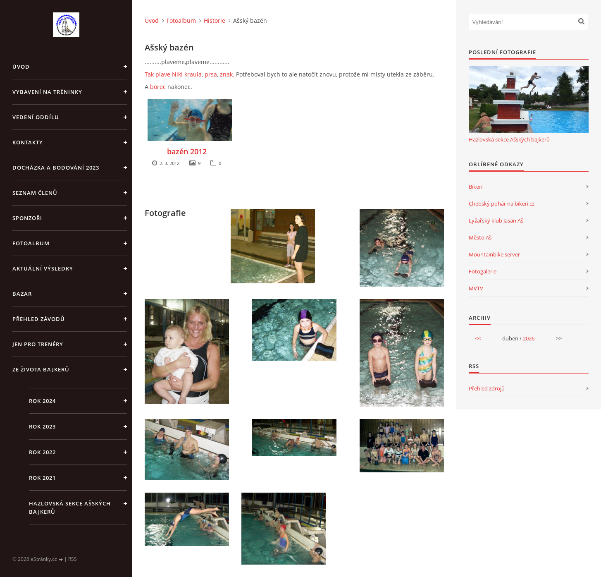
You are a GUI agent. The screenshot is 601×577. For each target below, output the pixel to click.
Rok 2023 (42, 426)
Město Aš (480, 237)
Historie (214, 20)
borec (158, 87)
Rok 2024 (42, 401)
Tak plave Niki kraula (173, 74)
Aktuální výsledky (42, 268)
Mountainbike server (494, 254)
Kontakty (27, 142)
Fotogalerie (482, 271)
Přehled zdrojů (487, 388)
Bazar (22, 293)
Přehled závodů (38, 319)
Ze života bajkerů (40, 369)
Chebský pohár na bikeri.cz (501, 203)
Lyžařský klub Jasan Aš (496, 220)
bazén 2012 (187, 151)
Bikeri (475, 186)
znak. (227, 74)
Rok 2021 (42, 477)
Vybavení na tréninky (47, 92)
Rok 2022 (42, 452)
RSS (72, 559)
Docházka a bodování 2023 (55, 167)
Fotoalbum (31, 243)
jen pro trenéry (37, 344)
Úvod (21, 66)
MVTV (476, 288)
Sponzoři (27, 218)
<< (478, 338)
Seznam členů (34, 192)
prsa (211, 74)
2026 (528, 338)
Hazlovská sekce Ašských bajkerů (70, 507)
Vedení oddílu (35, 117)
